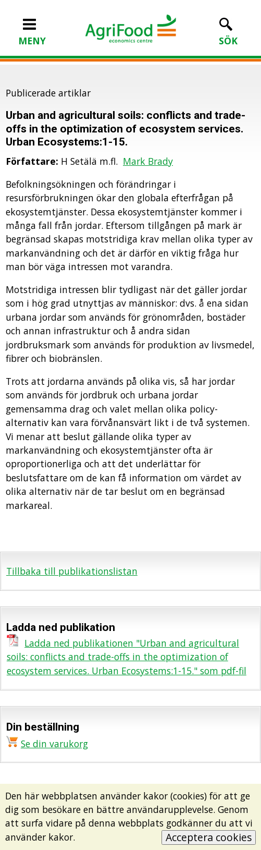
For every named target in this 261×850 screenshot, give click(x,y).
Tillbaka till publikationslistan (72, 571)
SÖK (228, 34)
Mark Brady (148, 161)
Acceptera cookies (209, 837)
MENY (32, 34)
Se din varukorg (54, 743)
